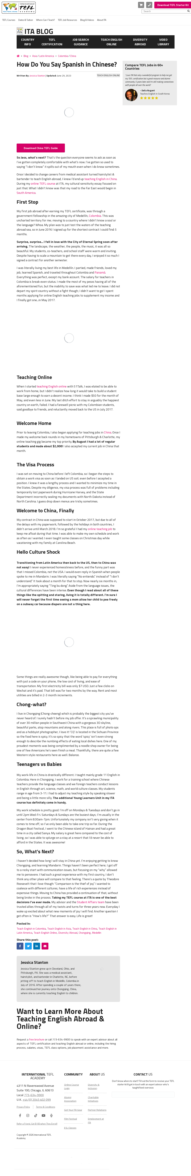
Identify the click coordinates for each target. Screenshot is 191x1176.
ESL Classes (70, 1128)
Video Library (163, 41)
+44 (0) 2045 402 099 (37, 1099)
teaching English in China (100, 179)
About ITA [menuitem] (101, 20)
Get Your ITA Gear (73, 1110)
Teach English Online (111, 41)
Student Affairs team (90, 902)
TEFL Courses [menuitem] (8, 20)
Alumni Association (70, 1099)
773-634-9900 (34, 1095)
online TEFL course (43, 183)
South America (26, 192)
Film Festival (70, 1119)
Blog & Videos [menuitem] (87, 20)
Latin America (46, 56)
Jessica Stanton (37, 75)
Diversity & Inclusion (93, 1086)
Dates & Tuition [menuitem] (25, 20)
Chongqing (85, 933)
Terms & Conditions (45, 1107)
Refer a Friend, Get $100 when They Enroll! (37, 1123)
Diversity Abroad (140, 41)
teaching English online (52, 386)
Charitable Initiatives (93, 1099)
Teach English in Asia (59, 928)
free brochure (36, 1039)
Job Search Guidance (81, 41)
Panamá (100, 272)
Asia (34, 56)
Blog (26, 56)
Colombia (63, 56)
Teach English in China (84, 928)
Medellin (96, 933)
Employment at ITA (96, 1120)
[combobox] (165, 11)
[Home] (18, 56)
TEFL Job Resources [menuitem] (67, 20)
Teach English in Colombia (31, 928)
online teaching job (100, 529)
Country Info (27, 41)
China (73, 56)
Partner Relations (97, 1110)
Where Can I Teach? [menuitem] (45, 20)
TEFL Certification (52, 41)
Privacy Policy (23, 1107)
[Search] (188, 11)
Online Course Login (71, 1086)
